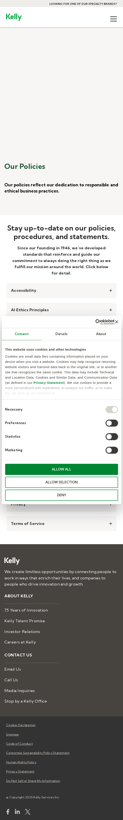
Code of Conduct (19, 744)
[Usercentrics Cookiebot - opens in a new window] (95, 322)
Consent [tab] (22, 334)
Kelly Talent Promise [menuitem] (24, 620)
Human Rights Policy (21, 762)
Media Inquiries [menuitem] (19, 690)
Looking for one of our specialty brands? (83, 3)
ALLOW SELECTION (61, 482)
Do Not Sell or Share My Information (33, 781)
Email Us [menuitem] (12, 669)
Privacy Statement (49, 383)
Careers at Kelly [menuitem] (20, 642)
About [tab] (101, 334)
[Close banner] (116, 321)
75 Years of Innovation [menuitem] (26, 610)
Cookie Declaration (21, 725)
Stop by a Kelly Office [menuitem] (25, 701)
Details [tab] (61, 334)
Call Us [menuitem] (11, 679)
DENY (61, 495)
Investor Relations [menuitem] (22, 631)
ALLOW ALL (61, 469)
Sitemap (12, 734)
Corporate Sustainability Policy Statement (38, 753)
